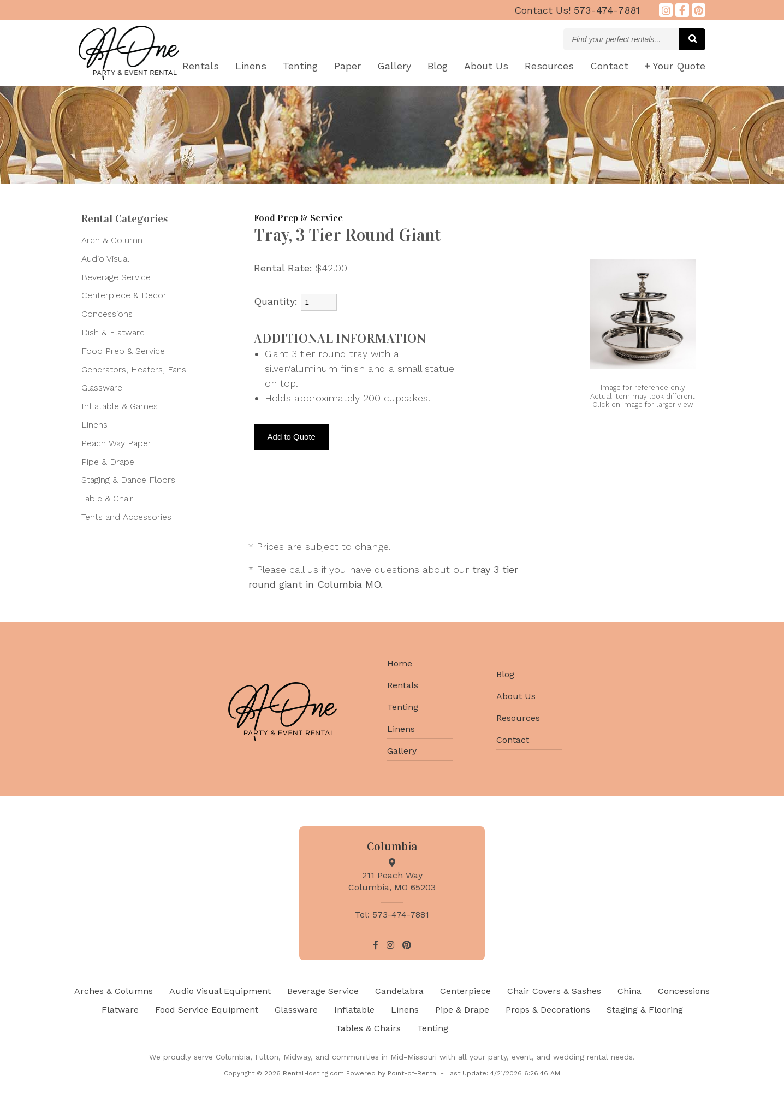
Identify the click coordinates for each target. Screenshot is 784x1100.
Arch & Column (111, 240)
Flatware (120, 1009)
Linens (250, 66)
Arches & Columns (113, 991)
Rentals (200, 66)
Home (399, 663)
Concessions (107, 314)
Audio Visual (105, 258)
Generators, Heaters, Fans (133, 369)
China (629, 991)
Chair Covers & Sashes (554, 991)
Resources (549, 66)
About (486, 66)
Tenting (300, 66)
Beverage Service (116, 277)
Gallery (394, 66)
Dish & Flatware (113, 332)
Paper (347, 66)
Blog (437, 66)
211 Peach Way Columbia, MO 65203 (392, 875)
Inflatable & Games (119, 406)
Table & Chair (107, 498)
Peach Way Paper (116, 443)
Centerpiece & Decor (124, 295)
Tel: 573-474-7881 (392, 914)
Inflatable (354, 1009)
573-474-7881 (577, 10)
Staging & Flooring (645, 1009)
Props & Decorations (548, 1009)
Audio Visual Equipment (220, 991)
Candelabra (399, 991)
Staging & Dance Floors (128, 480)
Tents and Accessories (126, 517)
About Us (516, 696)
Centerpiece (465, 991)
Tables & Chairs (368, 1028)
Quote (675, 66)
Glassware (101, 387)
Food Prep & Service (123, 351)
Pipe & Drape (107, 462)
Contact (609, 66)
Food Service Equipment (206, 1009)
